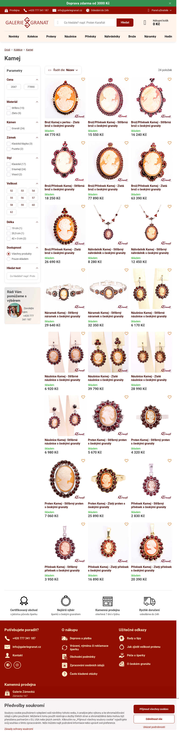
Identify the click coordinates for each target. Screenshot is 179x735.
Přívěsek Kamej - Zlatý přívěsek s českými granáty (108, 568)
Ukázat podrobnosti (154, 727)
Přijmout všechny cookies (154, 709)
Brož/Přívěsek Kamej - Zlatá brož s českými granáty (106, 187)
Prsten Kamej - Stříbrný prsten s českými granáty (107, 441)
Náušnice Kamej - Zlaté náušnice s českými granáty (105, 378)
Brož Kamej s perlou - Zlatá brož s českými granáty (62, 124)
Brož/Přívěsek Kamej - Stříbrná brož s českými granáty (108, 124)
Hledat (125, 22)
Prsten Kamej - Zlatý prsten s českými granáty (106, 505)
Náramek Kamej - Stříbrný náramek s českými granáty (62, 314)
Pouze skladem (17, 259)
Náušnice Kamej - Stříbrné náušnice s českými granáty (149, 314)
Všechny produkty (19, 254)
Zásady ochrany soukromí (18, 729)
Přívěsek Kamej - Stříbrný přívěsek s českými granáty (148, 505)
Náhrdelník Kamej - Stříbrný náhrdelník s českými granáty (107, 251)
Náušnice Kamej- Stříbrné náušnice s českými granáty (62, 441)
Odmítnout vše (154, 719)
